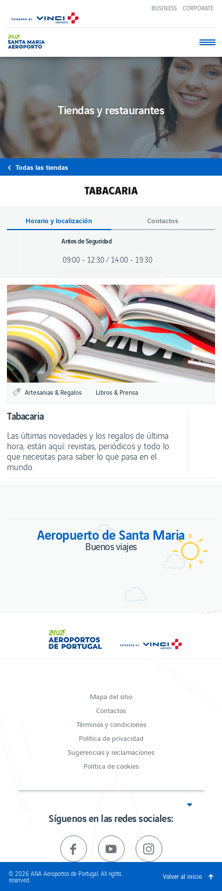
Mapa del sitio (111, 696)
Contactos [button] (163, 220)
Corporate (198, 7)
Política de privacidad (111, 738)
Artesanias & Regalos (53, 391)
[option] (111, 334)
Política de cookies (111, 765)
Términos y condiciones (111, 724)
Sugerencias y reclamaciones (111, 752)
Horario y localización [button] (59, 220)
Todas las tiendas (42, 167)
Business (164, 7)
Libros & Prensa (117, 391)
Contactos (111, 710)
